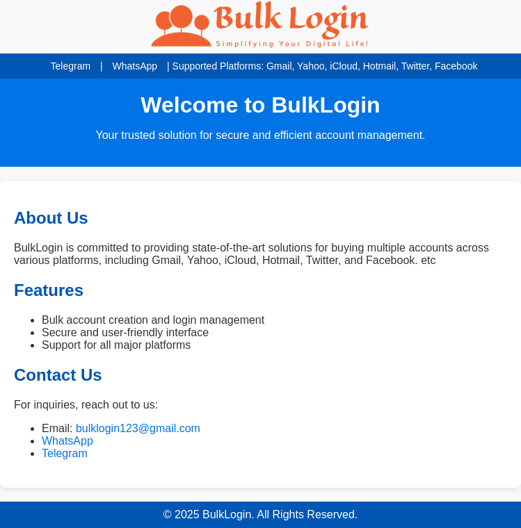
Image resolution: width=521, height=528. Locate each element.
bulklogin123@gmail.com (138, 428)
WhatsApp (135, 66)
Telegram (71, 66)
